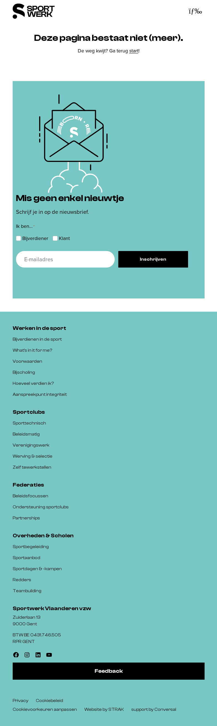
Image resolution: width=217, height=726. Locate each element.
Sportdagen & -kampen (37, 568)
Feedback (109, 671)
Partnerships (26, 518)
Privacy (20, 700)
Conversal (165, 709)
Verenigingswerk (31, 445)
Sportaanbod (26, 557)
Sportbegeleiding (31, 546)
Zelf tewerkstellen (32, 467)
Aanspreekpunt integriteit (40, 394)
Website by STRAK (104, 709)
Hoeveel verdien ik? (33, 383)
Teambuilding (27, 590)
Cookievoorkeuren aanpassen (45, 709)
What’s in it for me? (32, 350)
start (133, 50)
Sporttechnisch (29, 423)
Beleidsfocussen (30, 495)
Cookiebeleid (49, 700)
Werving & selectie (32, 456)
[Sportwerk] (34, 11)
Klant (64, 238)
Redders (22, 579)
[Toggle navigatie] (195, 11)
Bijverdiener (35, 238)
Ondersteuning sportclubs (41, 507)
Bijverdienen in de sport (37, 339)
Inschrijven (153, 259)
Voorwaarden (27, 361)
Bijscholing (24, 372)
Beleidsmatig (26, 434)
